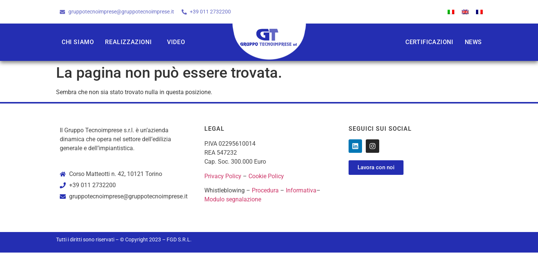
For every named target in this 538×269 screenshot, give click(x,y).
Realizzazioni (128, 42)
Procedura (265, 190)
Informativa (301, 190)
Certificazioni (429, 42)
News (473, 42)
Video (176, 42)
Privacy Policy (222, 176)
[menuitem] (451, 12)
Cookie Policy (266, 176)
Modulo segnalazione (232, 199)
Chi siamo (78, 42)
